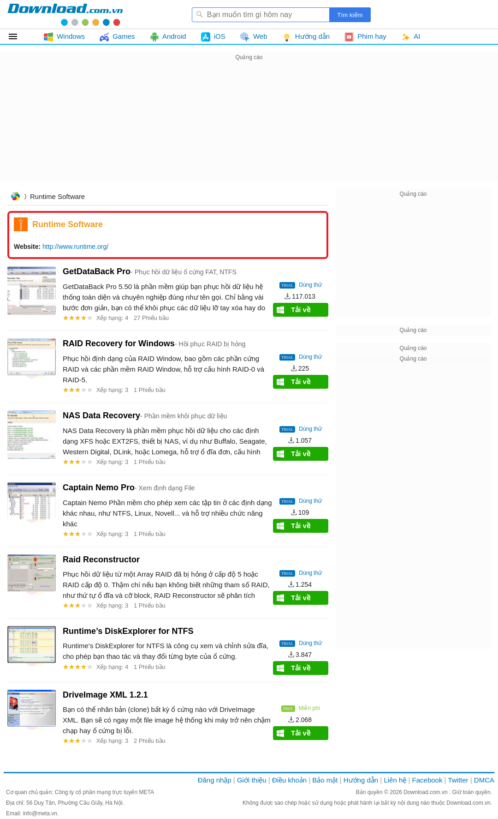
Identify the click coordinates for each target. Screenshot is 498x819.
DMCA (484, 780)
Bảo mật (325, 780)
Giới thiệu (252, 780)
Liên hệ (395, 780)
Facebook (427, 780)
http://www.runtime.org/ (75, 246)
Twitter (458, 780)
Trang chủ (15, 197)
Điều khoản (289, 780)
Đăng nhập (214, 780)
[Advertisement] (249, 127)
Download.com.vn (426, 792)
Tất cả (18, 36)
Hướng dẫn (361, 780)
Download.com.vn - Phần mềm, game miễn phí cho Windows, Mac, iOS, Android (65, 14)
